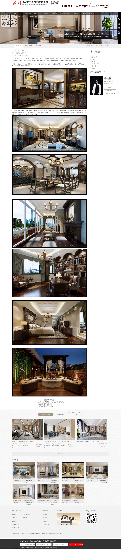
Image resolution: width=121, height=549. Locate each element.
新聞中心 (25, 517)
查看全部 (60, 453)
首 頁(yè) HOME (17, 13)
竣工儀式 (45, 517)
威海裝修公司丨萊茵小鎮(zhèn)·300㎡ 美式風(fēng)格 (90, 441)
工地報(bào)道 (15, 524)
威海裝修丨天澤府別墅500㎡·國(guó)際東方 (22, 441)
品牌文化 (14, 517)
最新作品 (18, 45)
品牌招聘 (14, 521)
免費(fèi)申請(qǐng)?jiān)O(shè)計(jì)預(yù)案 (110, 91)
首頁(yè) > (98, 45)
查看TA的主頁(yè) (108, 81)
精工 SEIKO (76, 13)
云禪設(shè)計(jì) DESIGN (88, 13)
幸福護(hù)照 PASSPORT (19, 16)
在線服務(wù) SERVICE (34, 16)
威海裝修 (40, 404)
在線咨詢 (110, 87)
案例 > (103, 45)
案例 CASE (54, 13)
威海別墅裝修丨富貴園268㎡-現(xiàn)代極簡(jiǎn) (56, 441)
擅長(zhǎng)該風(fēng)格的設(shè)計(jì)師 (75, 413)
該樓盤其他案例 (60, 414)
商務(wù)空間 (28, 45)
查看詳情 (38, 446)
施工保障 (45, 521)
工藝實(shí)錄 (46, 524)
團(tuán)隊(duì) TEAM (65, 13)
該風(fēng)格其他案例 (45, 415)
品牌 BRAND (28, 13)
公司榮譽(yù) (26, 514)
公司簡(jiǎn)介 (15, 528)
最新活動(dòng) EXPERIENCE (41, 13)
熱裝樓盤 (38, 45)
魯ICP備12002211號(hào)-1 (36, 533)
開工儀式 (45, 514)
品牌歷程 (14, 514)
